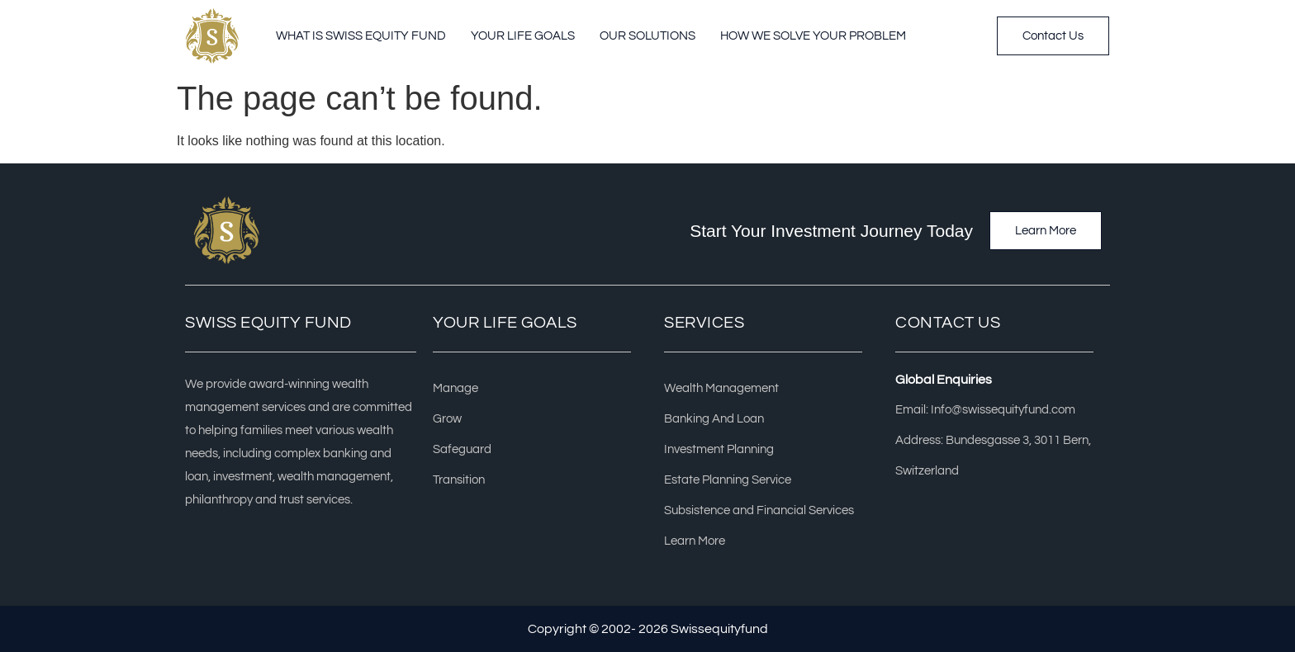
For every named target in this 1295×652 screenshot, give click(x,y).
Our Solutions (647, 36)
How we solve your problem (813, 36)
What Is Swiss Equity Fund (361, 36)
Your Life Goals (523, 36)
